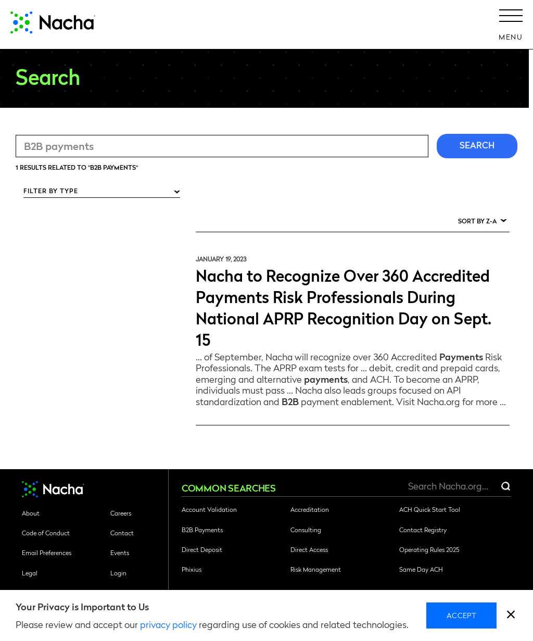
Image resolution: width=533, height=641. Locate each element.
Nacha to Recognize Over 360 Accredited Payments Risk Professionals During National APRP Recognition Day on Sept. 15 (343, 306)
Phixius (191, 569)
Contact (122, 533)
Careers (120, 513)
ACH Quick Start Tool (429, 509)
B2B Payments (202, 529)
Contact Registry (423, 529)
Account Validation (209, 509)
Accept (461, 615)
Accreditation (309, 509)
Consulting (305, 529)
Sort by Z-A (477, 221)
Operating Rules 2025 (429, 549)
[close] (510, 615)
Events (119, 552)
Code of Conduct (46, 533)
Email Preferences (46, 552)
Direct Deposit (202, 549)
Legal (29, 573)
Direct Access (309, 549)
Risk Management (315, 569)
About (31, 513)
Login (118, 573)
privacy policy (168, 624)
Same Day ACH (421, 569)
